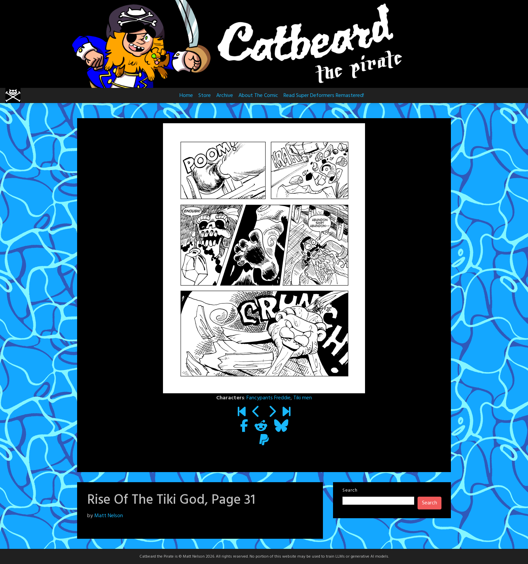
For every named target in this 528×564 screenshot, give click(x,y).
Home (186, 95)
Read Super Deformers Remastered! (324, 95)
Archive (224, 95)
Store (204, 95)
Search (349, 490)
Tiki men (302, 398)
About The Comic (258, 95)
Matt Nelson (108, 515)
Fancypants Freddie (268, 398)
